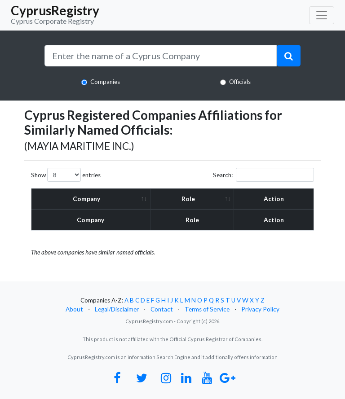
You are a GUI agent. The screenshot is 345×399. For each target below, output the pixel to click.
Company (87, 198)
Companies (105, 81)
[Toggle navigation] (321, 15)
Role (188, 198)
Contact (161, 309)
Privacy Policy (260, 309)
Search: (263, 175)
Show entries (66, 175)
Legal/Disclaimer (117, 309)
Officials (240, 81)
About (74, 309)
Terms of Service (207, 309)
